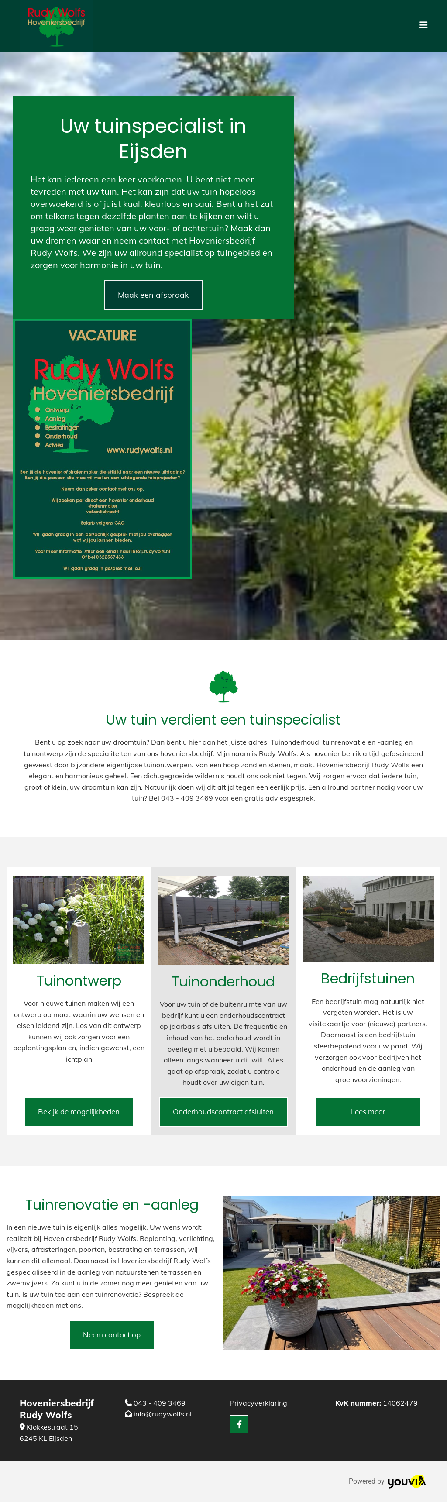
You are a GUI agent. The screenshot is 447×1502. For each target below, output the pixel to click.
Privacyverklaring (258, 1403)
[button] (153, 295)
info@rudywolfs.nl (163, 1413)
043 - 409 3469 (160, 1403)
